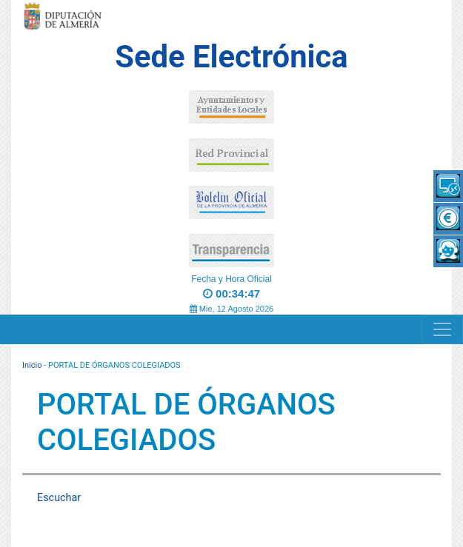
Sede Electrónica (231, 56)
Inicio (31, 365)
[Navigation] (442, 329)
